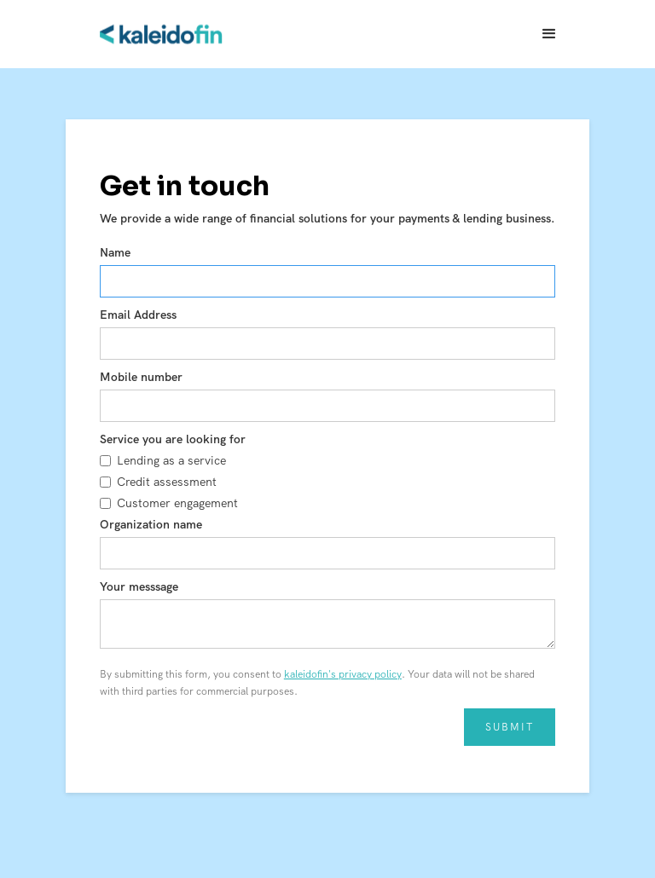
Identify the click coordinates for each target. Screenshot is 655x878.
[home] (162, 34)
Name (115, 252)
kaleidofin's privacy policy (343, 674)
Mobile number (141, 376)
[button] (549, 34)
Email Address (138, 314)
